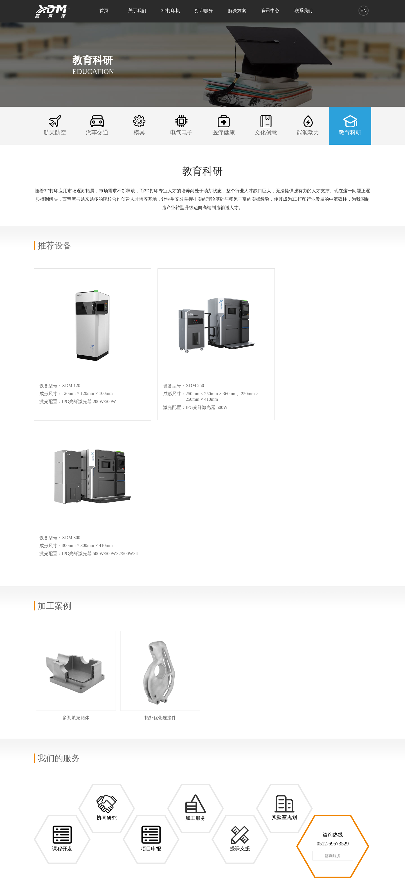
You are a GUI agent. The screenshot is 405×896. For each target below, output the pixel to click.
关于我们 (137, 10)
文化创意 (126, 824)
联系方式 (168, 785)
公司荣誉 (42, 793)
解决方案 (237, 10)
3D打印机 (170, 10)
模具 (122, 801)
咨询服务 (333, 704)
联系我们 (303, 10)
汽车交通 (126, 793)
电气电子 (126, 809)
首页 (104, 10)
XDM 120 (84, 785)
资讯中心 (270, 10)
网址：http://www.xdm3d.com (239, 848)
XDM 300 (84, 799)
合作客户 (42, 801)
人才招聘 (168, 793)
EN (363, 10)
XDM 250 (84, 792)
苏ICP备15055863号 (354, 885)
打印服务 (204, 10)
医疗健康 (126, 816)
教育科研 (126, 840)
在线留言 (168, 801)
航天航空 (126, 785)
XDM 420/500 (87, 807)
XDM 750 (84, 814)
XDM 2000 (85, 821)
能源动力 (126, 832)
